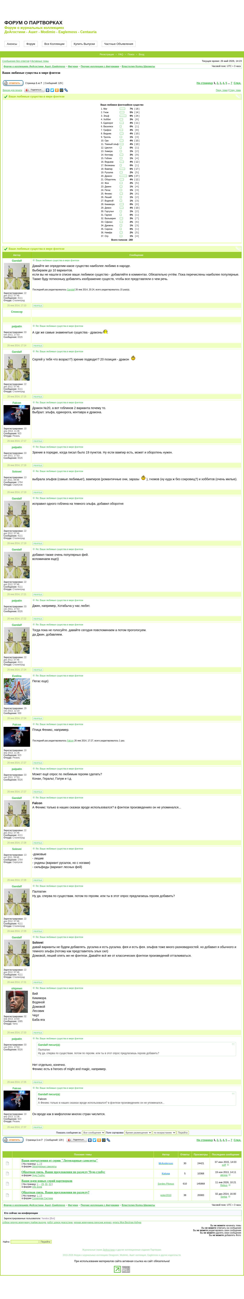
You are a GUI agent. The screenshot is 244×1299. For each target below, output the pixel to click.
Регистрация (107, 54)
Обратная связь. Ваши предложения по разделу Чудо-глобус (63, 1172)
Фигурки (73, 66)
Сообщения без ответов (15, 61)
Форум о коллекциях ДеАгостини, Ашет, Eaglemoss (34, 66)
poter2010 (165, 1195)
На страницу (205, 83)
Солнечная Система (42, 1198)
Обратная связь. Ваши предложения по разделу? (55, 1192)
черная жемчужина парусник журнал (92, 1222)
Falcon (70, 740)
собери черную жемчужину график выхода (24, 1222)
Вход (141, 54)
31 (50, 1184)
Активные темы (40, 61)
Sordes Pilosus (166, 1183)
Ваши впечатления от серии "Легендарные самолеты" (59, 1160)
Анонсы (12, 44)
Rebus (223, 1185)
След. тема (235, 90)
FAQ (120, 54)
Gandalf (71, 289)
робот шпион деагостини (60, 1222)
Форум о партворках (33, 22)
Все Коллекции (54, 44)
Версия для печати (12, 90)
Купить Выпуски (84, 44)
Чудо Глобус (38, 1175)
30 (46, 1184)
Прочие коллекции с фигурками (100, 66)
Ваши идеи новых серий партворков (46, 1181)
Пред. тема (221, 90)
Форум (30, 44)
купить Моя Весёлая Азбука (127, 1222)
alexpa (223, 1175)
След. (237, 83)
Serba (224, 1196)
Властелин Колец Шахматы (138, 66)
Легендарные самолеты (44, 1166)
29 (42, 1184)
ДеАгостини (109, 1250)
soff (224, 1165)
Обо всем (37, 1187)
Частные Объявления (118, 44)
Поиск (131, 54)
